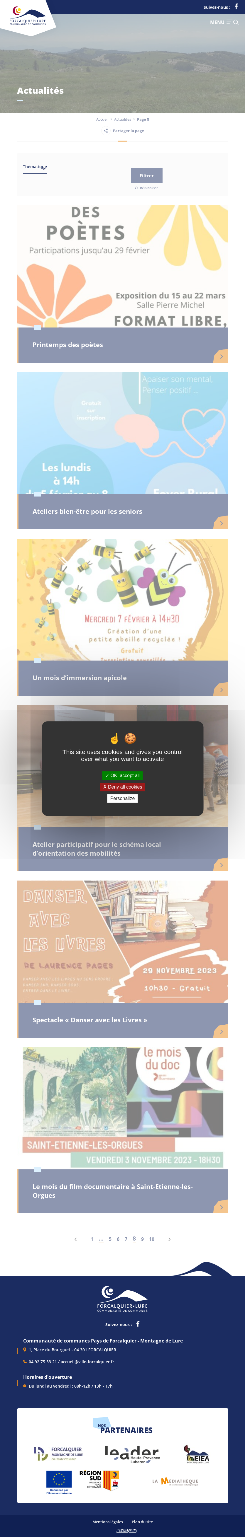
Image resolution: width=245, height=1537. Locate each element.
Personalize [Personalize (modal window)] (122, 798)
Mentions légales (107, 1521)
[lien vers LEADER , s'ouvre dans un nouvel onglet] (132, 1451)
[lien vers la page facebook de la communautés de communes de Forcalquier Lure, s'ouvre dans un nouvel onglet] (236, 7)
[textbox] (35, 167)
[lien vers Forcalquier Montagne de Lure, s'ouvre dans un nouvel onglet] (58, 1451)
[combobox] (35, 168)
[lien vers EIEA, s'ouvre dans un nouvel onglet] (196, 1451)
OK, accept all (122, 775)
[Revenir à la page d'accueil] (28, 24)
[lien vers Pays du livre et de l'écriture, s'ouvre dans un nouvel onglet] (175, 1479)
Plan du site (142, 1521)
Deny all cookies (122, 786)
